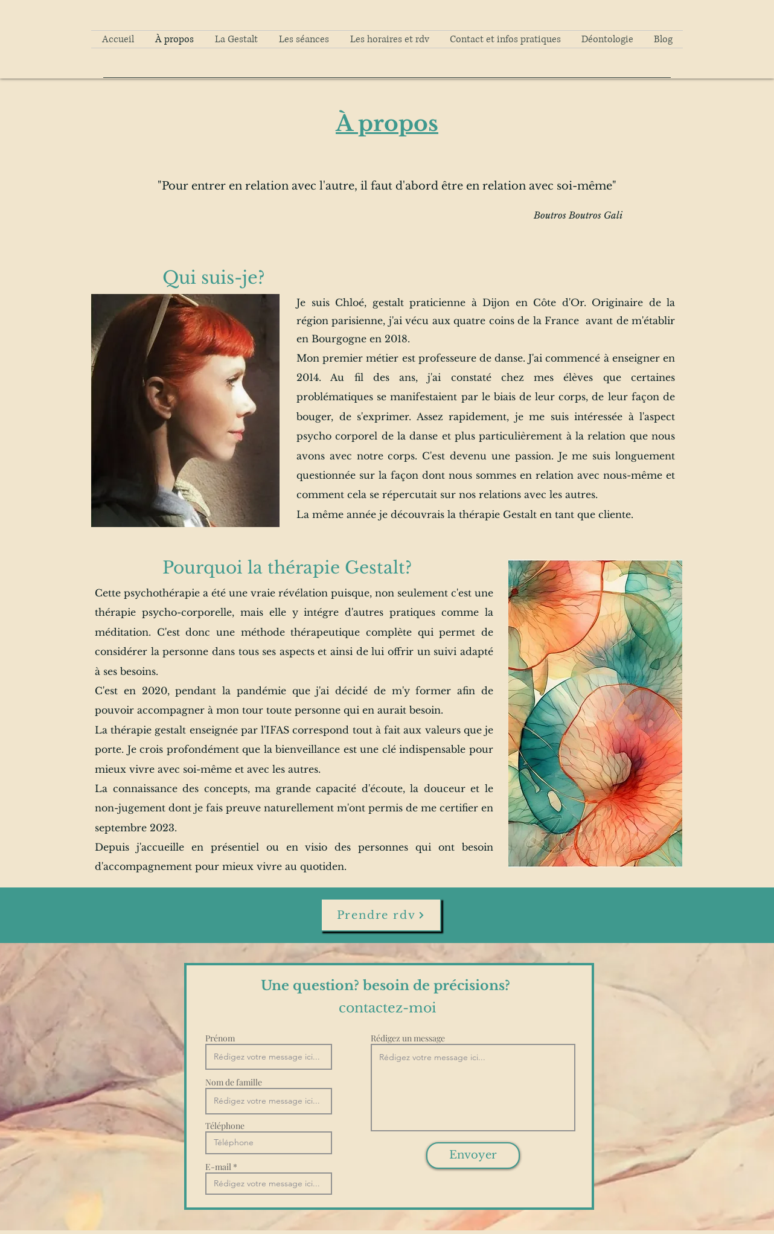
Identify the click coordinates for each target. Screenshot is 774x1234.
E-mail (218, 1167)
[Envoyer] (473, 1155)
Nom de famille (233, 1082)
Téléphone (225, 1126)
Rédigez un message (408, 1038)
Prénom (220, 1038)
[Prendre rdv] (381, 915)
